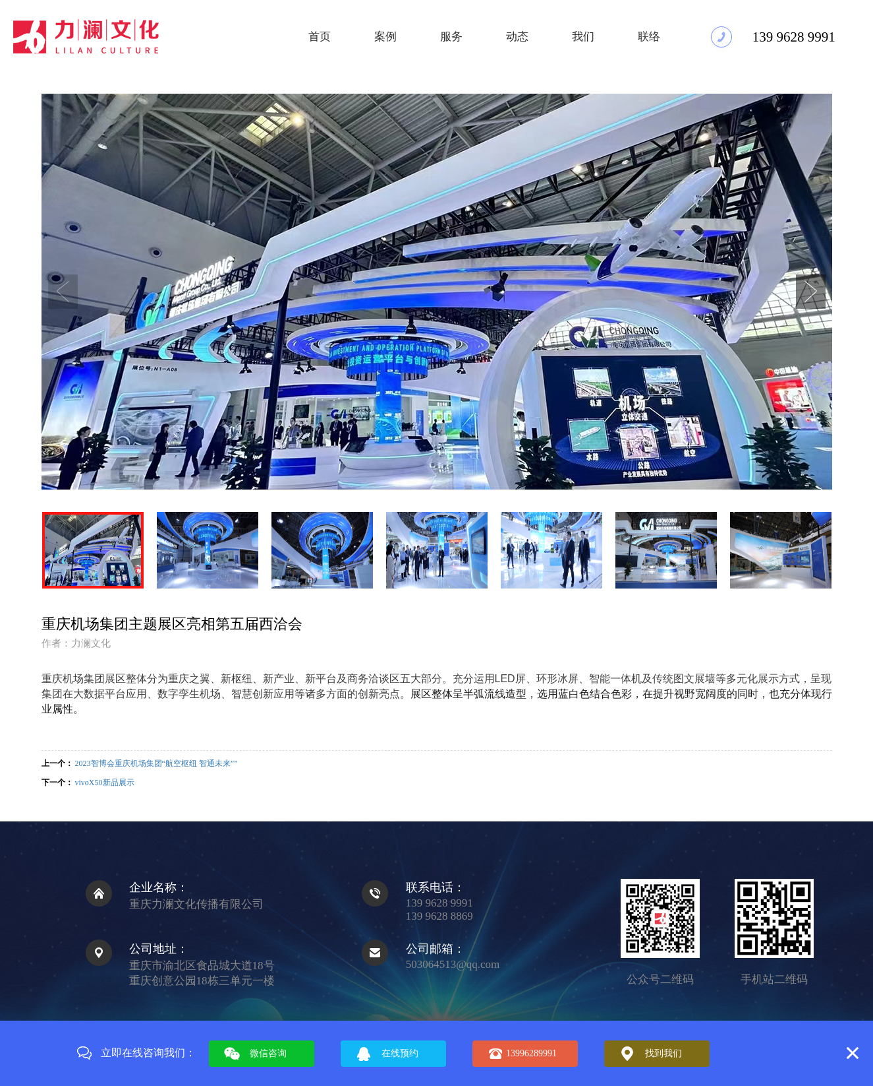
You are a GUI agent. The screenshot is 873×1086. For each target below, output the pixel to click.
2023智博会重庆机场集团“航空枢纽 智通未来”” (156, 763)
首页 (319, 36)
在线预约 (399, 1053)
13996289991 (531, 1053)
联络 (649, 36)
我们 (583, 36)
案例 (385, 36)
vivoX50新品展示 (104, 782)
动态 (517, 36)
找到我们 (663, 1053)
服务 (451, 36)
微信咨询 (268, 1053)
